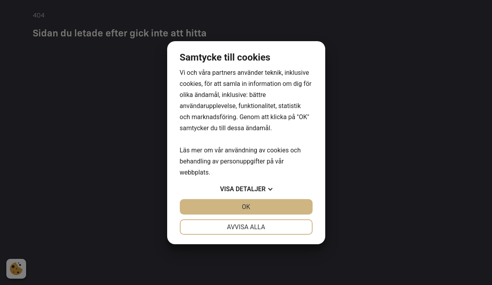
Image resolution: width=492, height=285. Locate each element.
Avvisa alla (246, 227)
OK (246, 207)
